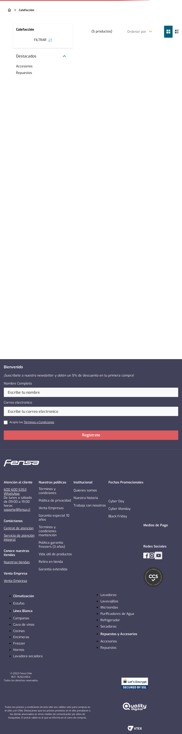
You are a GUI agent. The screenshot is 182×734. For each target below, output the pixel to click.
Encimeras (21, 637)
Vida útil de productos (55, 554)
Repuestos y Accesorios (118, 634)
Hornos (18, 650)
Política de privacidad (55, 500)
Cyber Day (116, 501)
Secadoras (108, 626)
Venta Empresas (51, 508)
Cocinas (19, 631)
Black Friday (117, 516)
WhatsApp (12, 493)
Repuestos (108, 647)
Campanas (21, 618)
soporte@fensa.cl (17, 509)
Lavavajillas (109, 601)
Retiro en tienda (51, 562)
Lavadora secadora (28, 656)
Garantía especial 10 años (54, 517)
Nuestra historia (86, 498)
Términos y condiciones (47, 491)
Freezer (19, 643)
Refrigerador (110, 620)
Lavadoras (108, 595)
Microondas (109, 607)
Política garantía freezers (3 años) (52, 544)
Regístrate (91, 435)
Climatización (23, 596)
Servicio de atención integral (19, 537)
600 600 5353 (15, 489)
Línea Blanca (23, 611)
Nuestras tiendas (17, 562)
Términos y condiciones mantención (48, 531)
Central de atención (18, 528)
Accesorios (108, 641)
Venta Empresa (15, 581)
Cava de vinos (23, 624)
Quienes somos (85, 490)
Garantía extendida (53, 569)
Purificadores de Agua (117, 614)
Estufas (19, 603)
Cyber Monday (119, 509)
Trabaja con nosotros (90, 505)
